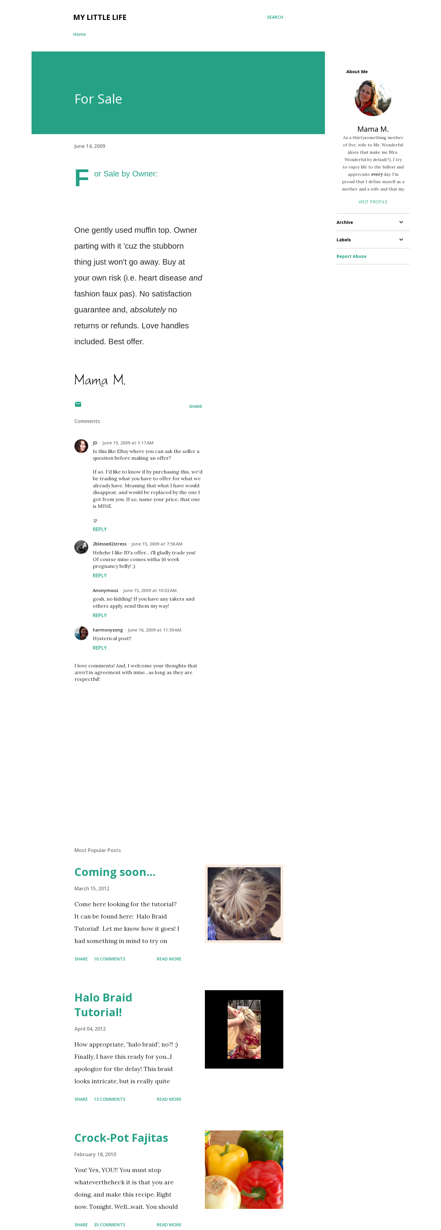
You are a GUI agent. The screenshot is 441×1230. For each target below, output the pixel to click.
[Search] (275, 17)
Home (79, 34)
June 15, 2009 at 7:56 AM (157, 544)
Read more (169, 959)
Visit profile (373, 202)
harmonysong (108, 630)
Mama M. (373, 129)
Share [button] (195, 406)
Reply (100, 529)
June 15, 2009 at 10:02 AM (150, 590)
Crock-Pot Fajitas (121, 1137)
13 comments (109, 1099)
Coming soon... (115, 871)
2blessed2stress (109, 544)
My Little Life (99, 17)
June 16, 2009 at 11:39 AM (154, 630)
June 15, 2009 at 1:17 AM (127, 443)
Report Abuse (352, 256)
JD (95, 443)
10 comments (109, 959)
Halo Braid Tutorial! (103, 1005)
